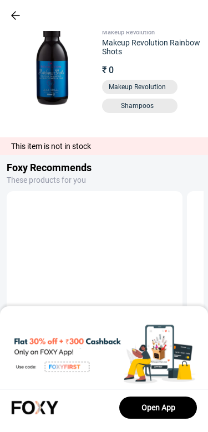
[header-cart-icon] (170, 15)
